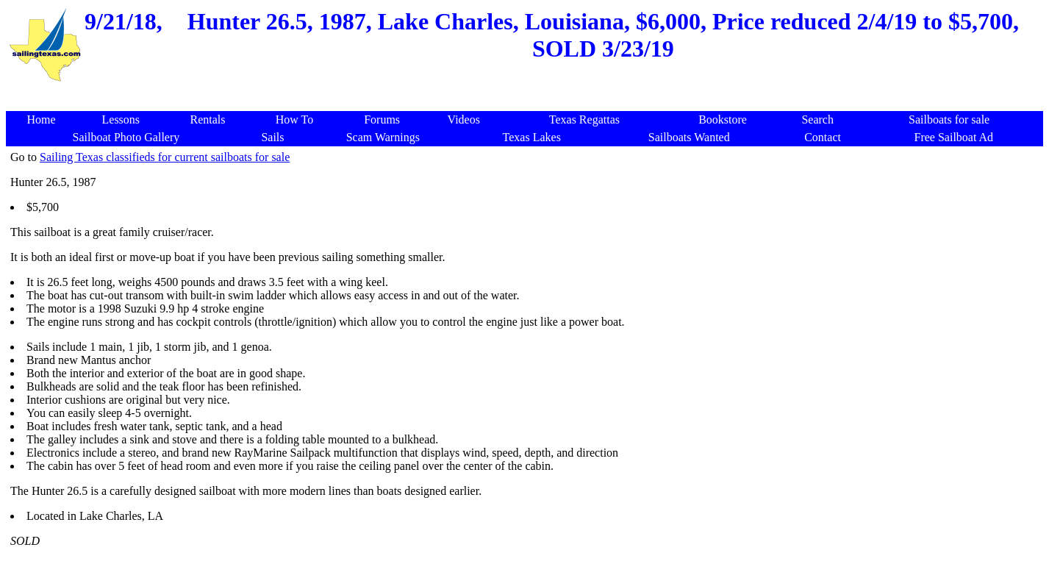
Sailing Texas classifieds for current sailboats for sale (165, 157)
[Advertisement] (527, 91)
